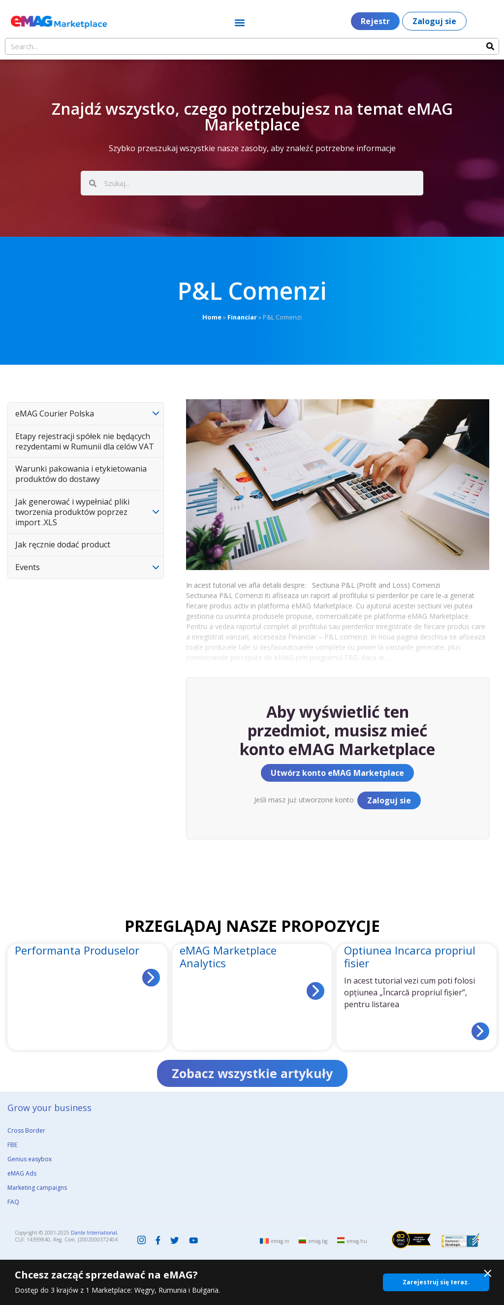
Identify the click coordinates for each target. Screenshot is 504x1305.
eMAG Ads (21, 1173)
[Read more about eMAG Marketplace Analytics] (315, 991)
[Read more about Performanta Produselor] (151, 978)
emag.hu (357, 1241)
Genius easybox (29, 1159)
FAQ (13, 1202)
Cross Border (26, 1130)
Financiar (242, 317)
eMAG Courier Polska (54, 413)
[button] (239, 22)
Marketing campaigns (37, 1187)
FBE (12, 1145)
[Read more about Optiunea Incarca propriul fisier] (480, 1031)
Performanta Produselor (77, 950)
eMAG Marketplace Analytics (228, 956)
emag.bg (318, 1241)
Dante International (94, 1232)
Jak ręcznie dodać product (62, 544)
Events (27, 567)
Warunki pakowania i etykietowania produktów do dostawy (81, 473)
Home (211, 317)
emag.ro (280, 1241)
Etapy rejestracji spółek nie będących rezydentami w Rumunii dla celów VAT (84, 441)
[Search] (490, 46)
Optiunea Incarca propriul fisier (409, 956)
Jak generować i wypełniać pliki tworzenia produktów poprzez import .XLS (72, 512)
